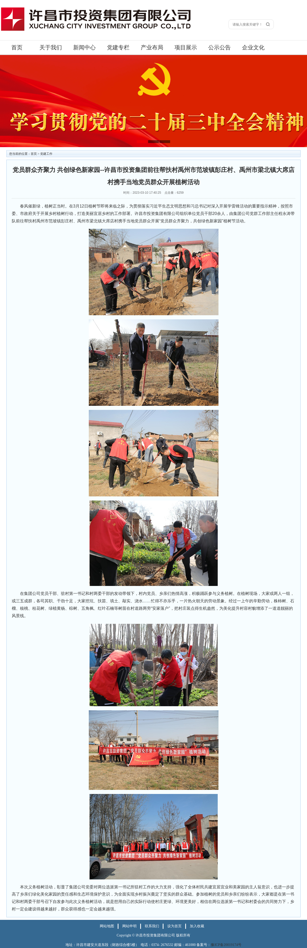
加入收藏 (197, 926)
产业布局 (152, 47)
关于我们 (50, 47)
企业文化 (253, 47)
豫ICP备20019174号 (226, 945)
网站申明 (129, 926)
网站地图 (107, 926)
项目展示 (185, 47)
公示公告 (219, 47)
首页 (17, 47)
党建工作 (46, 154)
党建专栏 (118, 47)
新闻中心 (84, 47)
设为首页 (174, 926)
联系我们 (152, 926)
